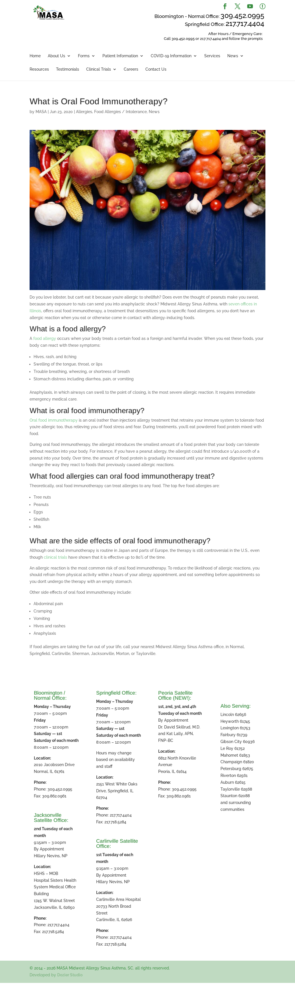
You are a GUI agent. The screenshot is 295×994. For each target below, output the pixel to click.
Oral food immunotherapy (54, 420)
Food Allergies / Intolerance (120, 111)
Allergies (84, 111)
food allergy (44, 338)
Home (35, 56)
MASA (41, 111)
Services (212, 56)
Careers (131, 69)
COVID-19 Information (171, 56)
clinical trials (55, 557)
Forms (84, 56)
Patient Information (120, 56)
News (232, 56)
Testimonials (67, 69)
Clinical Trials (98, 69)
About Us (56, 56)
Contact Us (155, 69)
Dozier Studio (69, 975)
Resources (39, 69)
